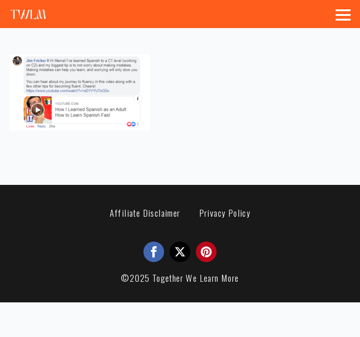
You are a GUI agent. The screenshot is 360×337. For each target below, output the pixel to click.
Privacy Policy (225, 212)
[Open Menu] (343, 14)
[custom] (206, 252)
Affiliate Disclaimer (145, 212)
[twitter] (180, 252)
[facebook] (153, 252)
